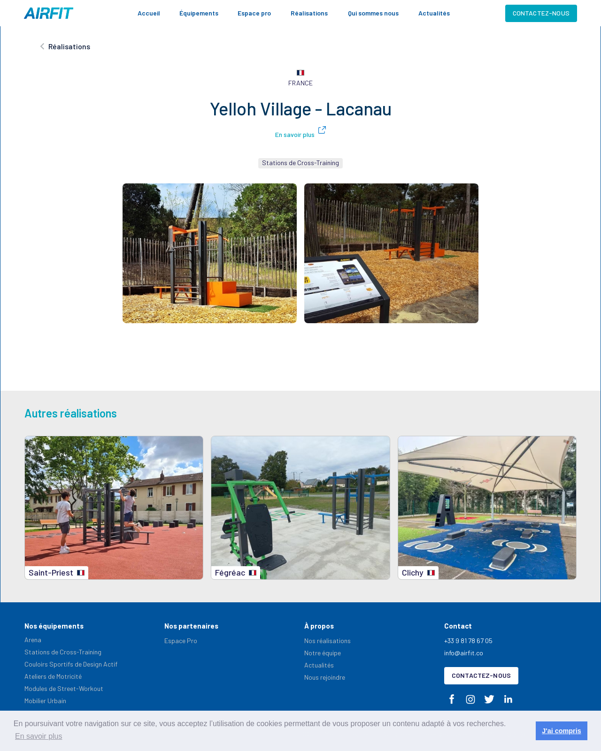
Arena (32, 640)
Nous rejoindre (324, 677)
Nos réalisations (327, 641)
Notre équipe (322, 653)
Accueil (149, 13)
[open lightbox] (210, 253)
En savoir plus (295, 134)
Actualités (434, 13)
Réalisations (309, 13)
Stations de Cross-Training (62, 652)
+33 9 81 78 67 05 (468, 641)
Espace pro (254, 13)
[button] (199, 13)
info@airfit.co (463, 653)
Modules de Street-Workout (63, 688)
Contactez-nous (541, 13)
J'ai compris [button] (561, 731)
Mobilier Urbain (45, 701)
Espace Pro (180, 641)
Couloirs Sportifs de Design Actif (70, 664)
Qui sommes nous (373, 13)
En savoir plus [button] (38, 736)
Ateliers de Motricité (53, 676)
